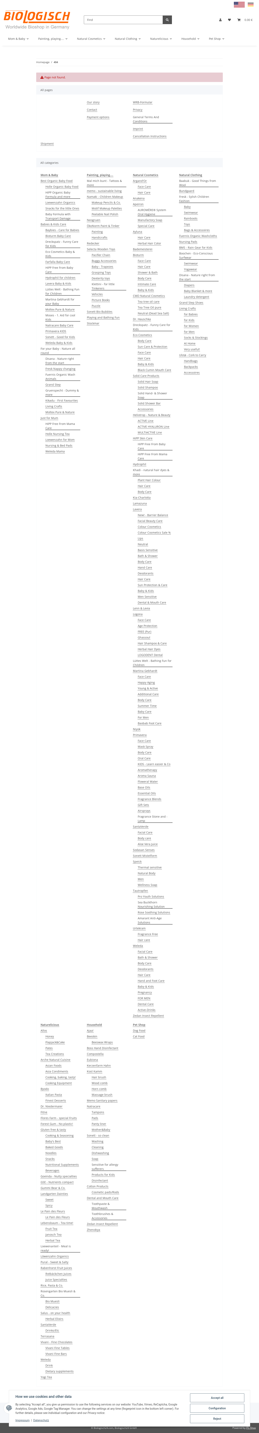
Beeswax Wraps (102, 1042)
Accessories (145, 409)
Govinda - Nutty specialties (59, 1176)
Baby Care (144, 711)
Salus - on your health (55, 1313)
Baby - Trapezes (102, 267)
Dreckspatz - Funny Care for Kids (61, 244)
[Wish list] (229, 20)
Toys (187, 224)
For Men (143, 717)
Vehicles (97, 294)
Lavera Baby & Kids (58, 283)
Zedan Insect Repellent (148, 1016)
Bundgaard (186, 191)
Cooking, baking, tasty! (60, 1077)
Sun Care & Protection (152, 347)
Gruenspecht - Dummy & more (62, 392)
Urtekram (139, 928)
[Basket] (245, 20)
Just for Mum (49, 418)
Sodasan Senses (144, 850)
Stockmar (93, 323)
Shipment (47, 144)
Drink (49, 1365)
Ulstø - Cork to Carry (192, 355)
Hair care (144, 940)
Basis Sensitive (148, 550)
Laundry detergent (196, 297)
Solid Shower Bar (149, 403)
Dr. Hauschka (142, 319)
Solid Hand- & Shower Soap (152, 395)
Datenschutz (41, 1420)
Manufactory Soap (150, 220)
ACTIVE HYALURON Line (153, 426)
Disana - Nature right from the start (59, 361)
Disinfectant (100, 1180)
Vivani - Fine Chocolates (56, 1342)
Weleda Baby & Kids (58, 343)
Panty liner (99, 1124)
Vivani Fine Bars (56, 1354)
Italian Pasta (53, 1095)
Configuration (217, 1408)
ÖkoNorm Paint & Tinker (103, 226)
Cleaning (98, 1147)
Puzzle (96, 306)
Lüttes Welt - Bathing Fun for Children (62, 291)
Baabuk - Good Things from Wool (197, 183)
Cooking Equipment (58, 1083)
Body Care (144, 278)
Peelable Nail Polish (105, 214)
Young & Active (148, 688)
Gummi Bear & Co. (53, 1188)
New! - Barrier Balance (153, 515)
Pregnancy (145, 992)
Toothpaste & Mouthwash (101, 1206)
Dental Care (146, 1004)
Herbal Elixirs (54, 1319)
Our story (93, 102)
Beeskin (92, 1036)
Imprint (138, 129)
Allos (44, 1030)
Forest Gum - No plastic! (57, 1124)
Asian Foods (53, 1065)
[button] (220, 20)
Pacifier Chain (101, 255)
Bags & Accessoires (197, 230)
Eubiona (92, 1060)
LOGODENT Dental (150, 655)
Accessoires (192, 372)
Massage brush (102, 1095)
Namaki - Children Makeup (105, 197)
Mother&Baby (101, 1130)
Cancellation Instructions (149, 136)
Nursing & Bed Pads (58, 445)
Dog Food (139, 1030)
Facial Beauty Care (150, 521)
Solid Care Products (146, 376)
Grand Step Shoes (191, 302)
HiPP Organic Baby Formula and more (57, 195)
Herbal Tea (52, 1240)
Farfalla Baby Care (57, 262)
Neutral (143, 544)
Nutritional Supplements (62, 1164)
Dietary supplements (59, 1371)
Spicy (48, 1205)
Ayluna (137, 232)
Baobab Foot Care (149, 723)
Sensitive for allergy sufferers (105, 1167)
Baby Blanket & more (198, 291)
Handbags (191, 361)
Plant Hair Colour (149, 480)
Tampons (98, 1112)
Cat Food (139, 1036)
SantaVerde (140, 826)
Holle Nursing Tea (57, 434)
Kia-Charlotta (142, 497)
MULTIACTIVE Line (150, 432)
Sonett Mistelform (145, 856)
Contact (92, 110)
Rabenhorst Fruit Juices (56, 1268)
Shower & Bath (148, 272)
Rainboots (190, 218)
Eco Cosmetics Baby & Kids (60, 254)
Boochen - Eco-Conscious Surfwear (196, 255)
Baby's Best (53, 1141)
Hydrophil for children (60, 278)
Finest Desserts (55, 1100)
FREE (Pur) (144, 631)
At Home (189, 343)
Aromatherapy (147, 770)
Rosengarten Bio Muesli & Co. (58, 1293)
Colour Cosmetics (149, 527)
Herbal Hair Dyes (149, 649)
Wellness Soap (147, 885)
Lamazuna (140, 503)
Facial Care (145, 832)
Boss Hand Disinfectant (102, 1048)
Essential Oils (147, 793)
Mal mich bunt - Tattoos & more (104, 183)
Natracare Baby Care (59, 325)
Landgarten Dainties (54, 1194)
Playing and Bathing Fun (103, 317)
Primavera (140, 735)
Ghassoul (144, 637)
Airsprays (144, 811)
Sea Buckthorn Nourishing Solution (151, 904)
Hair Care (144, 192)
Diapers (189, 285)
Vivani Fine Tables (57, 1348)
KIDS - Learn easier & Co (154, 764)
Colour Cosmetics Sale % (154, 532)
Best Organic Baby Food (57, 181)
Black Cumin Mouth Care (154, 370)
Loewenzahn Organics (60, 202)
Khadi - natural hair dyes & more (151, 472)
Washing (97, 1141)
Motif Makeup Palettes (107, 208)
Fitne (44, 1112)
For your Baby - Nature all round (58, 351)
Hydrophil (139, 464)
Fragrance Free (148, 934)
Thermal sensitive (150, 867)
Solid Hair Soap (148, 381)
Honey (49, 1036)
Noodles (51, 1153)
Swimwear (191, 212)
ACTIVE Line (145, 421)
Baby (187, 207)
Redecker (93, 243)
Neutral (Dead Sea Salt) (153, 313)
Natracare (93, 1106)
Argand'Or (140, 181)
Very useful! (192, 349)
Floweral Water (148, 781)
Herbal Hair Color (149, 243)
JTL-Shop (251, 1428)
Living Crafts (53, 406)
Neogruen (93, 220)
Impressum (22, 1420)
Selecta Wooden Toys (101, 249)
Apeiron (138, 204)
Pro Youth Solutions (151, 896)
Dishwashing (100, 1153)
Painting (97, 232)
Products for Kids (103, 1175)
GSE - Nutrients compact (57, 1182)
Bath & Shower (148, 556)
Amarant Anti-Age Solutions (150, 920)
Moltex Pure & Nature (60, 309)
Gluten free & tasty (53, 1130)
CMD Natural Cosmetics (149, 296)
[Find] (123, 19)
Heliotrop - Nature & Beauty (151, 415)
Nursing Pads (188, 242)
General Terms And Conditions (146, 119)
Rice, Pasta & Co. (52, 1285)
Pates (49, 1048)
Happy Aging (146, 682)
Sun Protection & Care (152, 585)
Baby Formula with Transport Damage (58, 216)
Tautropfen (140, 891)
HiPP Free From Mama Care (60, 426)
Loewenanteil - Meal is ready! (56, 1248)
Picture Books (101, 300)
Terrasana (47, 1336)
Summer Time (147, 706)
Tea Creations (54, 1054)
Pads (95, 1118)
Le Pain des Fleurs (53, 1211)
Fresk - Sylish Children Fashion (194, 199)
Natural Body (146, 873)
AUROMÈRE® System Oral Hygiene (152, 212)
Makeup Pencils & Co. (106, 202)
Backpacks (191, 367)
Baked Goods (54, 1147)
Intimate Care (147, 284)
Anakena (139, 198)
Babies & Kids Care (53, 224)
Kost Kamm (94, 1071)
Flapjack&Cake (55, 1042)
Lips (140, 538)
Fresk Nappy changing (60, 369)
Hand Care (145, 567)
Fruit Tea (51, 1229)
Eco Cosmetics (142, 335)
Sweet (49, 1199)
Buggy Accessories (104, 261)
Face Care (144, 187)
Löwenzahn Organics (55, 1256)
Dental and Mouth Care (102, 1198)
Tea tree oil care (148, 301)
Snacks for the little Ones (62, 208)
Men (141, 879)
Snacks (50, 1159)
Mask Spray (145, 746)
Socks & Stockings (196, 337)
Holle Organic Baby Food (61, 187)
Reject (217, 1418)
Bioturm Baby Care (58, 236)
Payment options (98, 117)
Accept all (217, 1397)
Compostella (95, 1054)
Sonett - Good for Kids (60, 337)
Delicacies (52, 1307)
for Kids (189, 320)
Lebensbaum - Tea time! (57, 1223)
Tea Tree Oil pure (149, 307)
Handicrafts (99, 237)
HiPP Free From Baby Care (59, 270)
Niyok (136, 729)
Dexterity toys (101, 278)
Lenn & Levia (141, 608)
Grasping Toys (101, 272)
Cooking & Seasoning (59, 1135)
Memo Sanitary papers (102, 1100)
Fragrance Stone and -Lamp (153, 819)
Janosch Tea (53, 1234)
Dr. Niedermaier (52, 1106)
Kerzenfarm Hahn (99, 1065)
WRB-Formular (142, 102)
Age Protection (147, 626)
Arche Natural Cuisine (55, 1060)
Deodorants (145, 573)
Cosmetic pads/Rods (105, 1192)
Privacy (137, 110)
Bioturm (138, 255)
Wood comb (100, 1083)
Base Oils (144, 787)
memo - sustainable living (104, 191)
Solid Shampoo (148, 387)
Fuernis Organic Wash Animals (60, 377)
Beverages (52, 1170)
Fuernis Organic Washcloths (198, 236)
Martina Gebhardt (145, 671)
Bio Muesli (52, 1301)
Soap (95, 1159)
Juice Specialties (56, 1279)
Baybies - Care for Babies (62, 230)
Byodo (45, 1089)
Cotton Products (97, 1186)
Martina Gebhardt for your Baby (59, 301)
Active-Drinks (146, 1010)
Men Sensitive (147, 597)
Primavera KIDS (55, 331)
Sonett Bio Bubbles (99, 312)
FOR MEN (144, 998)
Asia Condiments (56, 1071)
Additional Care (148, 694)
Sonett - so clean (98, 1135)
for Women (191, 326)
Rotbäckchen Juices (58, 1274)
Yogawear (190, 269)
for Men (189, 332)
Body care (144, 838)
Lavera (137, 509)
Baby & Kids (146, 290)
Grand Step (53, 384)
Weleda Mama (55, 451)
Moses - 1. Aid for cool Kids (60, 317)
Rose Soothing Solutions (154, 912)
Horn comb (99, 1089)
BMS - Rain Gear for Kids (195, 247)
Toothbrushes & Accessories (102, 1216)
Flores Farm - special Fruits (59, 1118)
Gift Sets (143, 805)
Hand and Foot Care (151, 981)
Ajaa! (90, 1030)
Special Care (146, 226)
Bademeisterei (142, 249)
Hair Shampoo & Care (152, 643)
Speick (137, 861)
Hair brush (99, 1077)
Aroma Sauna (147, 776)
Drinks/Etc (52, 1330)
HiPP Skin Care (142, 438)
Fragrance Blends (149, 799)
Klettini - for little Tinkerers (103, 286)
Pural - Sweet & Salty (54, 1262)
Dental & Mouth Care (152, 602)
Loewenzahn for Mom (60, 440)
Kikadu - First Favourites (61, 400)
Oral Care (144, 758)
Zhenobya (93, 1230)
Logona (138, 614)
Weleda (138, 946)
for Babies (191, 314)
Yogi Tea (46, 1377)
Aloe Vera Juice (148, 844)
